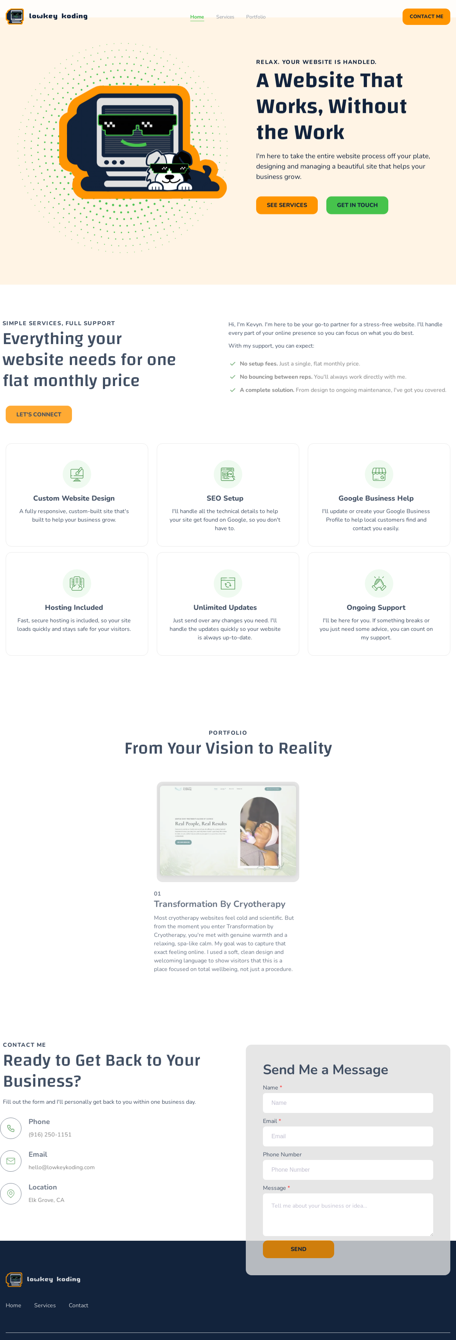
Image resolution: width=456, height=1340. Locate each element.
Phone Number (348, 1170)
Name (348, 1103)
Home (197, 16)
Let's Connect (38, 419)
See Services (287, 206)
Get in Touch (357, 206)
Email (348, 1136)
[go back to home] (43, 1279)
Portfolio (256, 16)
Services (225, 16)
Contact (78, 1305)
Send (298, 1254)
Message (348, 1215)
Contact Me (426, 16)
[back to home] (46, 16)
